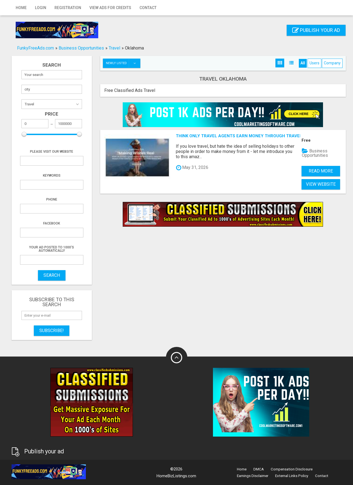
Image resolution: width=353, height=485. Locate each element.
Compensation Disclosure (292, 469)
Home (21, 8)
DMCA (258, 469)
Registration (67, 8)
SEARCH (51, 275)
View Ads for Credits (110, 8)
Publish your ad (316, 30)
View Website (321, 184)
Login (40, 8)
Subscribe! (51, 330)
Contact (148, 8)
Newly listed (123, 63)
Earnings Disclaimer (252, 476)
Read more (321, 171)
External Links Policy (291, 476)
